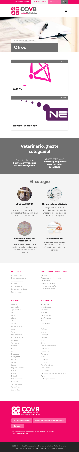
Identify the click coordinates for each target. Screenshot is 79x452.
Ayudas (13, 324)
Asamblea (44, 310)
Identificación (45, 275)
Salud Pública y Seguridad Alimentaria (53, 373)
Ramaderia (14, 382)
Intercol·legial (45, 348)
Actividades (15, 307)
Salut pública (15, 390)
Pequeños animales (17, 368)
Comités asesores (16, 286)
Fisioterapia (44, 335)
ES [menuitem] (65, 2)
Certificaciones (46, 318)
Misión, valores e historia (18, 278)
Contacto (17, 426)
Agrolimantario (16, 310)
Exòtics (43, 332)
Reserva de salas (16, 292)
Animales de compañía (48, 286)
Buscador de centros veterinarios (49, 420)
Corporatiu (14, 340)
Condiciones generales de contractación (52, 448)
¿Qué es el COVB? (16, 275)
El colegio (16, 271)
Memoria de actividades (19, 289)
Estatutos (14, 284)
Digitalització (45, 324)
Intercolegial (15, 354)
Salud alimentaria (16, 384)
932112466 (53, 431)
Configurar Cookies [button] (33, 448)
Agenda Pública (46, 304)
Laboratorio (45, 351)
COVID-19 (14, 346)
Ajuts (13, 315)
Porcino (13, 370)
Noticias (15, 300)
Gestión (43, 340)
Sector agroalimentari (48, 379)
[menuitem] (62, 2)
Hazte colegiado (39, 2)
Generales (14, 351)
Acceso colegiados (21, 2)
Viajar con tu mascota (48, 283)
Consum (44, 321)
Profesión (14, 373)
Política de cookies (20, 448)
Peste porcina (45, 368)
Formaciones (47, 300)
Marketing (44, 354)
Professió (14, 376)
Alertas (13, 318)
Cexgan (13, 329)
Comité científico (16, 335)
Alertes (13, 321)
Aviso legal (50, 446)
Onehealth (14, 362)
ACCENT (14, 304)
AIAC (13, 312)
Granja (43, 343)
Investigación (15, 357)
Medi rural (14, 359)
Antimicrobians (46, 307)
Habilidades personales (48, 346)
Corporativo (15, 343)
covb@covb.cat (22, 433)
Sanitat (43, 376)
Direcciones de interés (48, 289)
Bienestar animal (16, 326)
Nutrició (43, 357)
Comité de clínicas (17, 337)
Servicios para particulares (54, 271)
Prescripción (45, 370)
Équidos (14, 348)
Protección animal (17, 379)
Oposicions (44, 362)
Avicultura (44, 312)
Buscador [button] (54, 2)
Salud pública (15, 387)
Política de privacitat (60, 446)
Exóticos (44, 329)
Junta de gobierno (17, 281)
